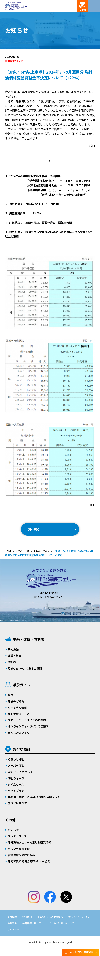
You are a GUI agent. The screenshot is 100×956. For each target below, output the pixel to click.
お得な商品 (21, 749)
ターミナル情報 (17, 707)
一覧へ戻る (32, 529)
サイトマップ (15, 929)
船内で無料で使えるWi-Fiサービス (29, 861)
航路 (10, 695)
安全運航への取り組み (21, 855)
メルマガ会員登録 (19, 849)
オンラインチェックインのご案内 (28, 726)
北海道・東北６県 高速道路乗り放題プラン (34, 797)
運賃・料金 (14, 656)
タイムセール (16, 784)
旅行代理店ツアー (18, 803)
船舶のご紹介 (16, 701)
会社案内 (12, 917)
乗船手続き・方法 (19, 714)
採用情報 (27, 917)
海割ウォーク (16, 778)
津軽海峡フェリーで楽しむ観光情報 (29, 842)
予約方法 (13, 649)
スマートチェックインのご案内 (27, 720)
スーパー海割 (16, 765)
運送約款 (12, 923)
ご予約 (82, 9)
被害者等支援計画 (31, 923)
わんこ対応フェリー (20, 733)
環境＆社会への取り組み (50, 917)
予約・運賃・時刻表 (28, 639)
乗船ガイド (21, 684)
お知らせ (13, 830)
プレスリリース (17, 836)
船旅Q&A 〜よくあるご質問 (25, 668)
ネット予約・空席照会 (81, 952)
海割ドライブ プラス (20, 772)
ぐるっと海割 (16, 759)
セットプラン (16, 791)
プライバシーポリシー (80, 917)
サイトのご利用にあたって (60, 923)
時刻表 (12, 662)
